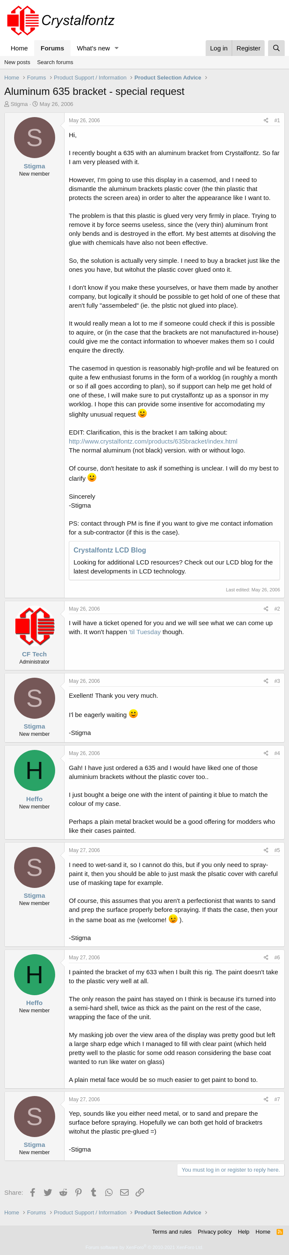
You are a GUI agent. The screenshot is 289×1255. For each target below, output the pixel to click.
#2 (277, 609)
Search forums (55, 62)
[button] (117, 48)
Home (19, 48)
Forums (52, 48)
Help (244, 1232)
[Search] (276, 48)
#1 (277, 120)
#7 (277, 1099)
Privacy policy (215, 1232)
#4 (277, 753)
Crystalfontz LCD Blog (110, 550)
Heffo (34, 798)
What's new (93, 48)
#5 (277, 850)
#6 (277, 958)
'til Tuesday (145, 631)
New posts (17, 62)
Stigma (19, 104)
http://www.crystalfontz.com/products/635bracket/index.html (153, 441)
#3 (277, 681)
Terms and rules (172, 1232)
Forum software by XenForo (144, 1247)
